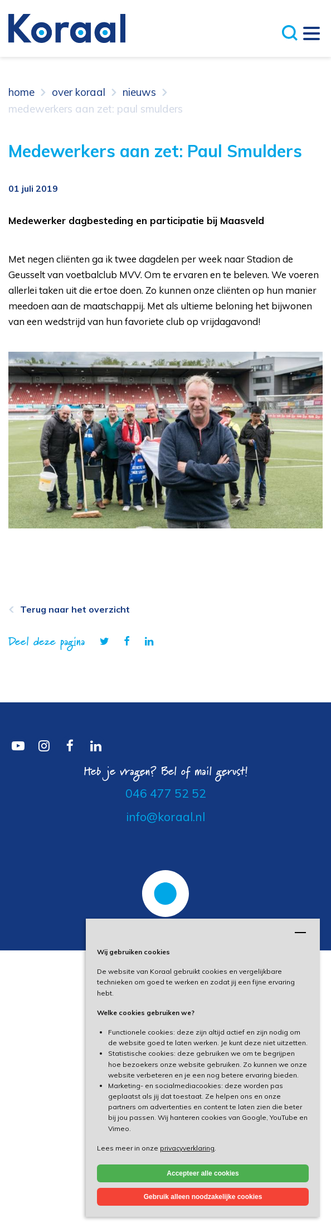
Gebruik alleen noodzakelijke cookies (203, 1197)
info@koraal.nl (165, 816)
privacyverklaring (187, 1148)
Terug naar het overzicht (75, 609)
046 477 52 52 (165, 793)
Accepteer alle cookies (202, 1173)
